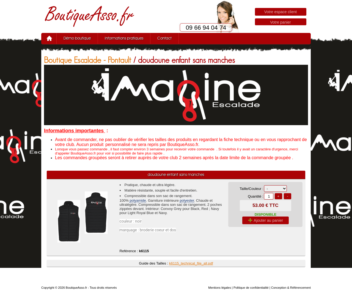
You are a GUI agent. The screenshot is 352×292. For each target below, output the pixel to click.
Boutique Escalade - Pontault (87, 59)
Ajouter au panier (265, 220)
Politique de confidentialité (251, 287)
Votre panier (280, 22)
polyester (187, 200)
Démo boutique (77, 38)
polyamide (138, 200)
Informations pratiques (124, 38)
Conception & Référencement (291, 287)
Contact (164, 38)
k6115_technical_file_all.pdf (191, 263)
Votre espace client (280, 12)
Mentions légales (219, 287)
